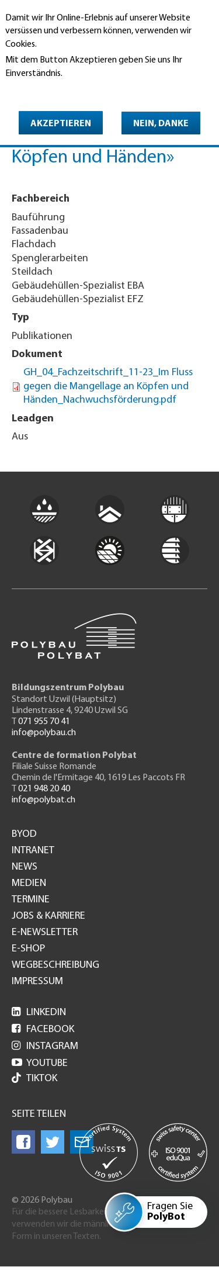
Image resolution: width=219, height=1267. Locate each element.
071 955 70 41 (44, 721)
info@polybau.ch (44, 733)
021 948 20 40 (44, 789)
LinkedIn (39, 1012)
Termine (31, 900)
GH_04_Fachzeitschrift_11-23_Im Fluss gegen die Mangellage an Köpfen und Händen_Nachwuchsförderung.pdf (108, 386)
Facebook (43, 1029)
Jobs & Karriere (48, 916)
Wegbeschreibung (55, 965)
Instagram (45, 1046)
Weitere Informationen (55, 90)
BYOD (24, 834)
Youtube (40, 1063)
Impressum (37, 982)
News (24, 867)
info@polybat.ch (43, 800)
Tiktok (34, 1079)
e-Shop (28, 949)
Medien (29, 883)
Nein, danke (161, 124)
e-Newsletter (45, 932)
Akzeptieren (60, 124)
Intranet (33, 851)
